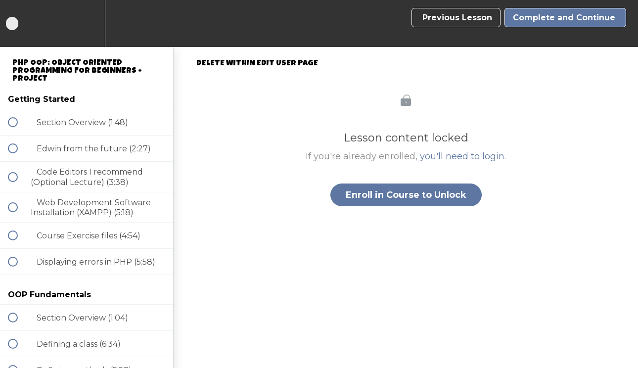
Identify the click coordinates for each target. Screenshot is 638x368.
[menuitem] (86, 23)
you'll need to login (462, 156)
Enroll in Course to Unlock (406, 194)
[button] (18, 23)
